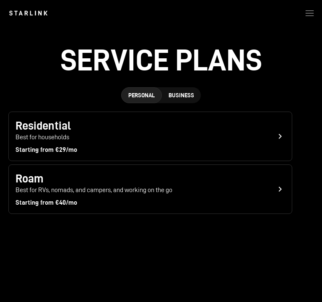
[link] (28, 13)
